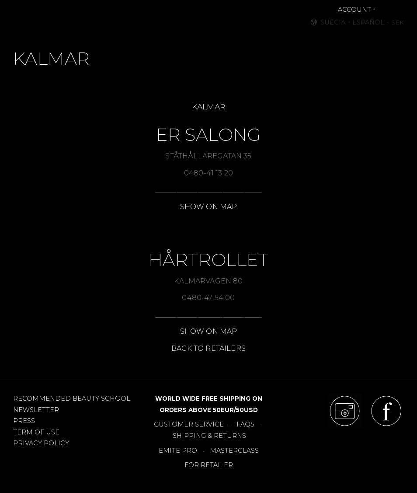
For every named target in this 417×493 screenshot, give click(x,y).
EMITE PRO (178, 451)
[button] (24, 17)
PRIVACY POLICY (41, 443)
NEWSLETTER (36, 410)
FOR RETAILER (208, 465)
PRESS (24, 421)
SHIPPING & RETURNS (209, 436)
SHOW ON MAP (208, 207)
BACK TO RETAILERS (208, 348)
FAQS (245, 424)
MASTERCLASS (234, 451)
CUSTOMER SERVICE (189, 424)
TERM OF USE (36, 432)
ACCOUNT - (356, 10)
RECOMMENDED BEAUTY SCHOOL (71, 398)
